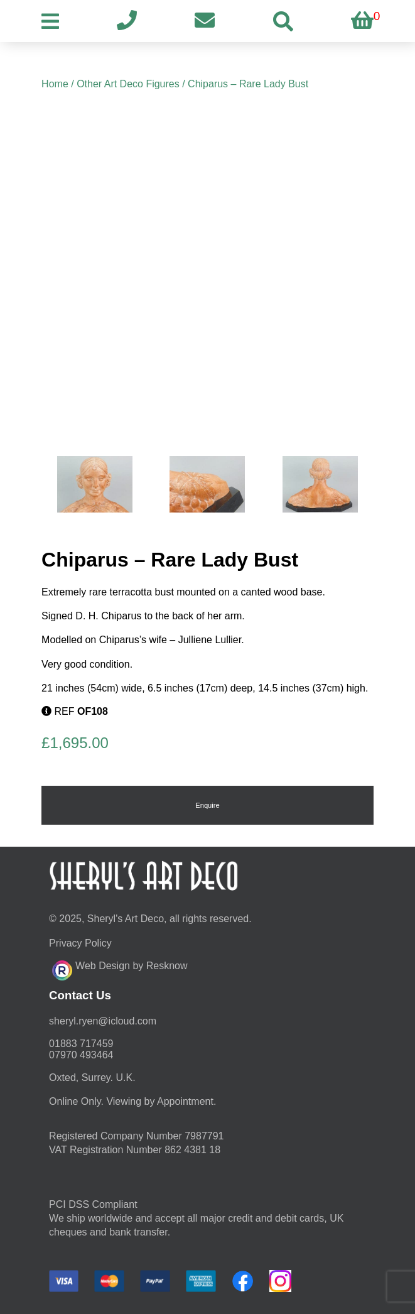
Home (54, 84)
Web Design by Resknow (119, 968)
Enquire (207, 805)
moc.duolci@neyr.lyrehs (102, 1021)
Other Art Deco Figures (128, 84)
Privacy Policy (80, 943)
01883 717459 (81, 1043)
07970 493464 (81, 1055)
